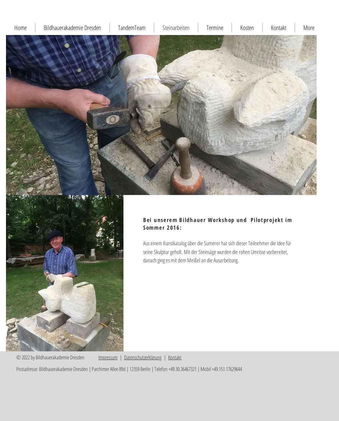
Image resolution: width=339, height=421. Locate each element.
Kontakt (175, 357)
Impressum (107, 357)
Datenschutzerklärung (142, 357)
